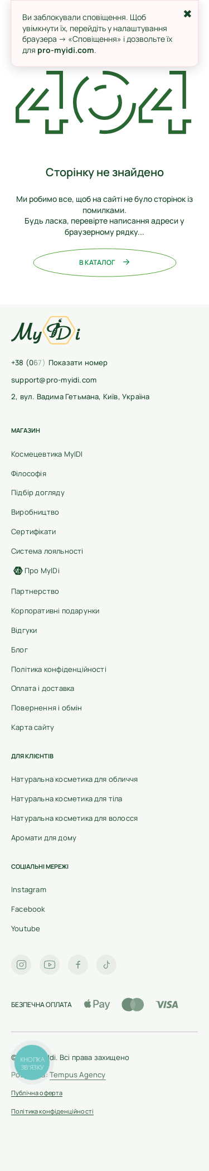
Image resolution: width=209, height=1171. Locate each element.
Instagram (28, 889)
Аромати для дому (43, 838)
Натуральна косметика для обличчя (74, 779)
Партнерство (35, 591)
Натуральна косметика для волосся (74, 818)
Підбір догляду (38, 492)
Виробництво (35, 512)
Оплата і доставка (42, 688)
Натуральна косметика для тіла (67, 798)
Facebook (28, 909)
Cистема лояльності (47, 551)
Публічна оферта (36, 1093)
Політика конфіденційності (58, 669)
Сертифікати (33, 531)
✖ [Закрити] (187, 13)
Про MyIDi (35, 570)
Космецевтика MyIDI (47, 454)
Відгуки (24, 630)
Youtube (25, 928)
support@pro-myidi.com (53, 380)
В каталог (104, 263)
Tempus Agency (78, 1075)
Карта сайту (32, 727)
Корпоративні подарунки (55, 611)
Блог (19, 650)
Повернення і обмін (46, 708)
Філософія (28, 473)
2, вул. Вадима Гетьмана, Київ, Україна (80, 396)
